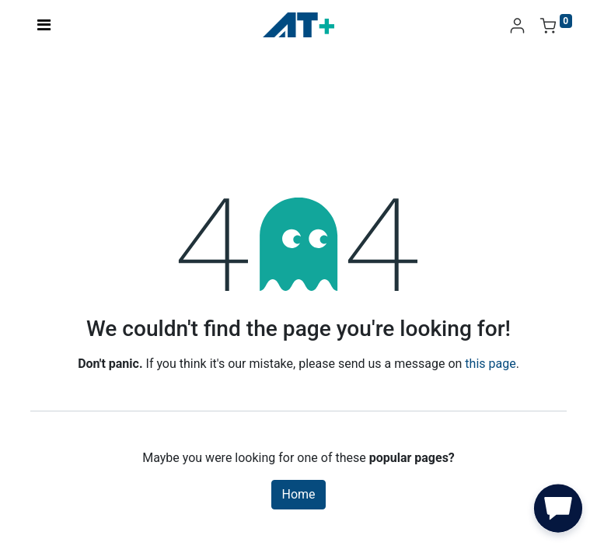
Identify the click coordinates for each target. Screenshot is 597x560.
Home (298, 494)
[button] (558, 512)
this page (490, 363)
